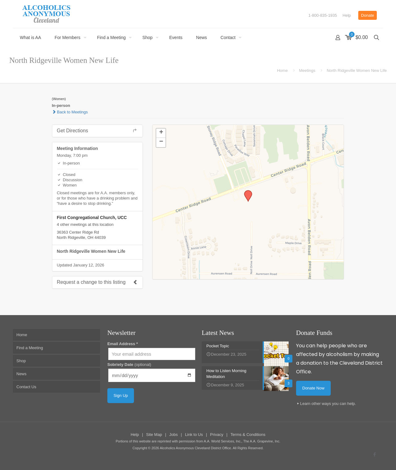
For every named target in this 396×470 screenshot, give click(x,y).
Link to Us (194, 434)
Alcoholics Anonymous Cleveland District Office (195, 448)
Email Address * (122, 343)
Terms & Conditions (247, 434)
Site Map (154, 434)
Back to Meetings (70, 112)
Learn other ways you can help (327, 403)
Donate (367, 15)
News (21, 373)
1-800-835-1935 (322, 15)
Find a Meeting (29, 347)
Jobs (173, 434)
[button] (246, 192)
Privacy (216, 434)
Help (346, 15)
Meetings (307, 70)
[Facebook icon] (374, 454)
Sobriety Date (129, 364)
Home (282, 70)
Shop (21, 360)
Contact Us (26, 386)
